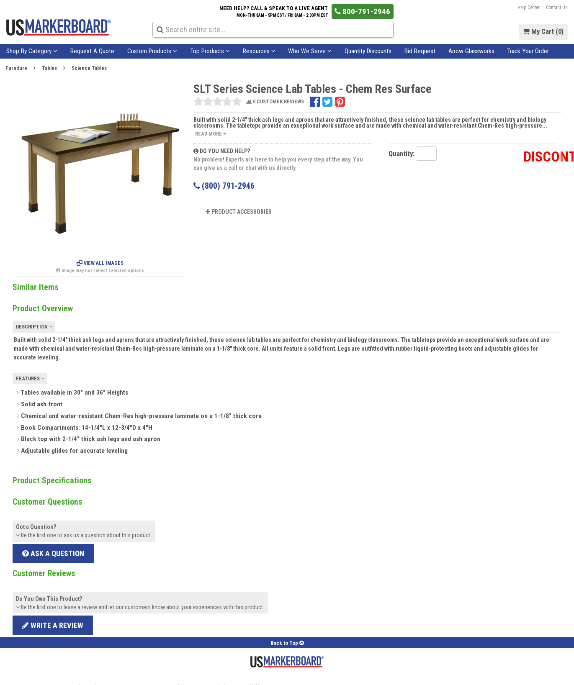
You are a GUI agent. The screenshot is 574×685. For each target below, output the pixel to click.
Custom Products (152, 51)
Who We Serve (310, 51)
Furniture (16, 68)
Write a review (52, 625)
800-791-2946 (362, 11)
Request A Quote (92, 51)
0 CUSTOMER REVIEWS (275, 102)
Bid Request (419, 51)
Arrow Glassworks (471, 51)
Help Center (528, 7)
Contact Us (557, 7)
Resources (259, 51)
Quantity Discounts (368, 51)
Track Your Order (528, 51)
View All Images (100, 263)
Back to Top (287, 643)
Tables (49, 68)
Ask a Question (53, 553)
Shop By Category (31, 51)
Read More (210, 134)
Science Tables (89, 68)
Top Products (210, 51)
